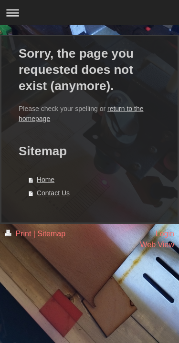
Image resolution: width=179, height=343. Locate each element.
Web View (157, 245)
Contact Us (53, 193)
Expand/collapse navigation (89, 12)
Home (45, 179)
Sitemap (51, 234)
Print (19, 234)
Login (165, 234)
